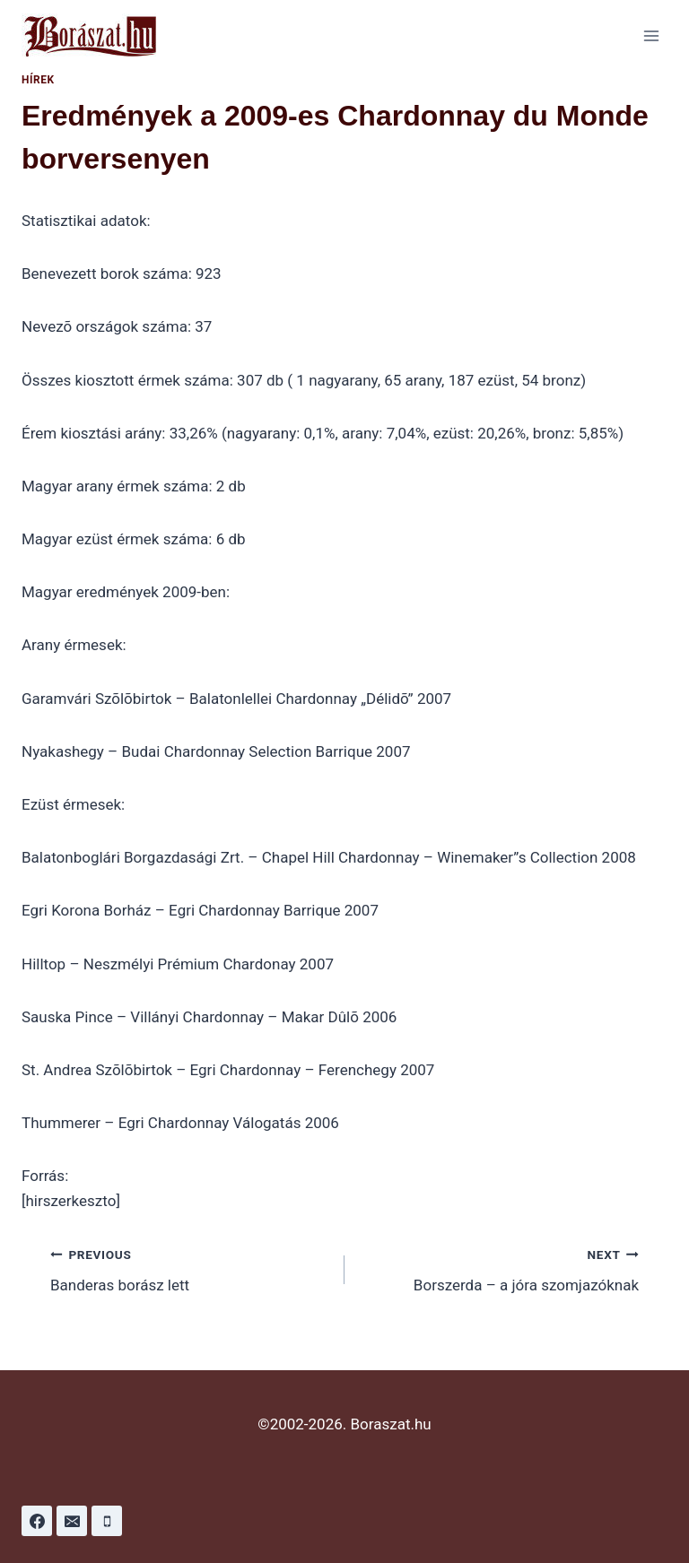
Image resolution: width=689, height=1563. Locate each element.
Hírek (38, 80)
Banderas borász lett (189, 1268)
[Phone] (107, 1521)
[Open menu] (650, 35)
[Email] (72, 1521)
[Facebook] (37, 1521)
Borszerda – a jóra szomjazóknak (499, 1268)
